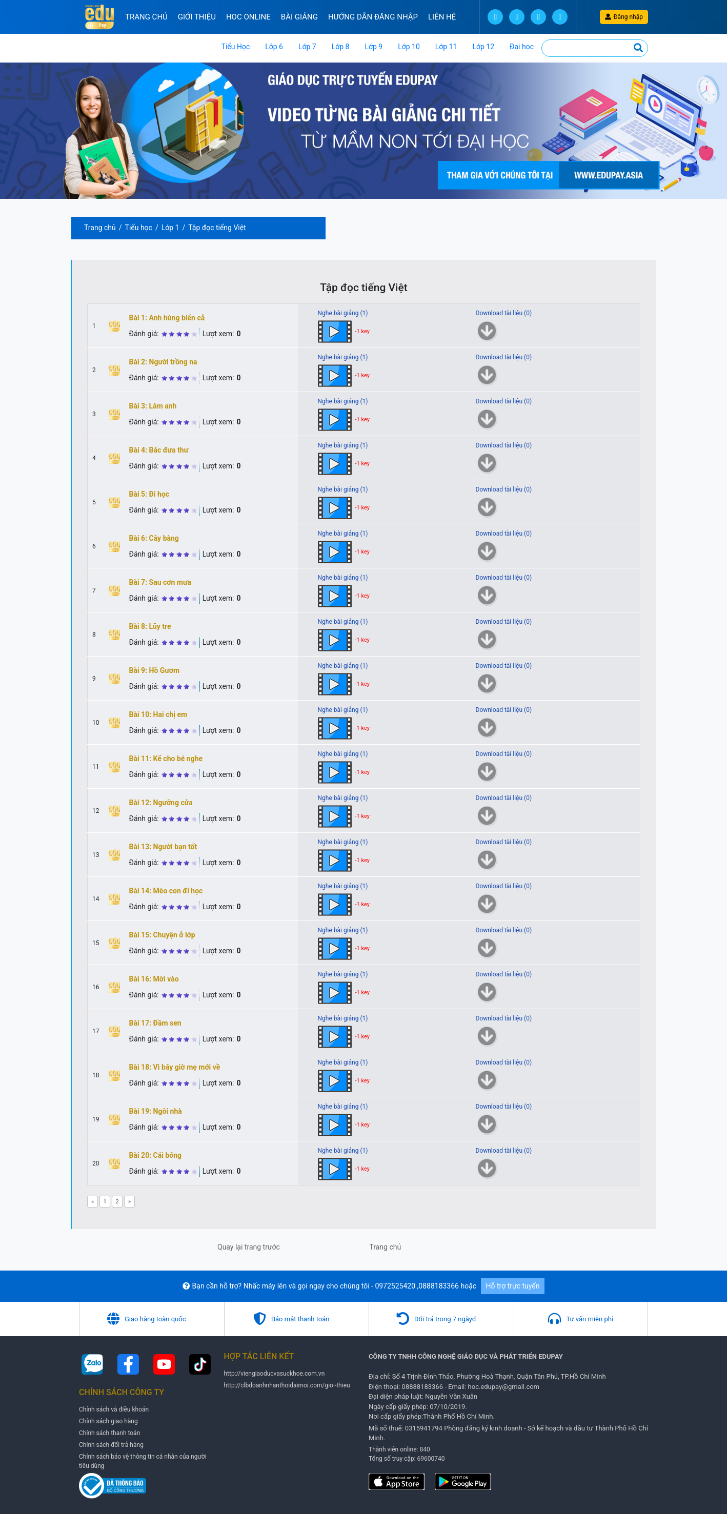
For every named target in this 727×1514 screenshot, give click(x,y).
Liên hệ (442, 17)
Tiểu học (138, 227)
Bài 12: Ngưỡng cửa (161, 803)
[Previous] (92, 1202)
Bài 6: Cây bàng (154, 538)
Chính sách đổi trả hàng (111, 1444)
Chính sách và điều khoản (114, 1409)
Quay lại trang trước (248, 1247)
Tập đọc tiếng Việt (217, 227)
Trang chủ (146, 17)
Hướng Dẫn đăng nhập (373, 17)
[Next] (129, 1202)
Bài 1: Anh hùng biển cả (167, 318)
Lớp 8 (341, 47)
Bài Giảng (299, 17)
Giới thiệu (197, 17)
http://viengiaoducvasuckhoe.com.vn (274, 1373)
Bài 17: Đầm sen (155, 1023)
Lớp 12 (483, 47)
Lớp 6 (274, 47)
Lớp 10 (409, 47)
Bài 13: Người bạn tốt (163, 847)
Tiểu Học (235, 47)
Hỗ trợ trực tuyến (513, 1286)
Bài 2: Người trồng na (163, 362)
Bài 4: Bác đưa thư (159, 450)
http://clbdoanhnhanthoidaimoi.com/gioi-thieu (287, 1385)
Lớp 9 (373, 47)
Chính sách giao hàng (108, 1421)
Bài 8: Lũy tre (150, 626)
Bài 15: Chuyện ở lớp (162, 935)
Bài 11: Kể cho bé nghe (166, 758)
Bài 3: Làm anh (153, 406)
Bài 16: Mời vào (154, 979)
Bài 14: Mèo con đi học (166, 891)
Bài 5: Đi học (149, 494)
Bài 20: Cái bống (155, 1155)
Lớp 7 (307, 47)
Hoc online (248, 17)
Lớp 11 (446, 47)
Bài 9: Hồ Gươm (154, 670)
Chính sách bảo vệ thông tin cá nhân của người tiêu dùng (143, 1461)
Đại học (522, 47)
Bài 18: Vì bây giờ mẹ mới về (174, 1067)
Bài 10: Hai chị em (158, 714)
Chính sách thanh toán (109, 1433)
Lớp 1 (170, 227)
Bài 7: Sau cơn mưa (160, 582)
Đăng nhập (624, 17)
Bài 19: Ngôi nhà (155, 1111)
